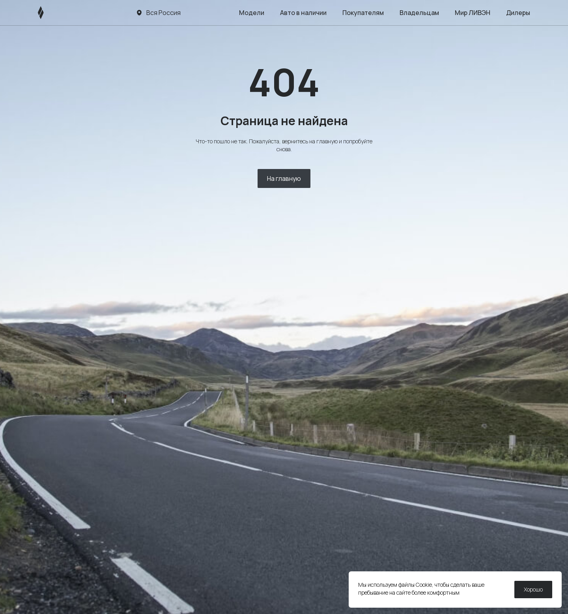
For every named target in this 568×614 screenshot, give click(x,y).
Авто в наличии (303, 12)
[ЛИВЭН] (56, 12)
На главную (284, 178)
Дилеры (518, 12)
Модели (251, 12)
